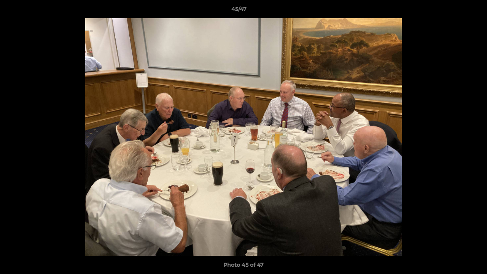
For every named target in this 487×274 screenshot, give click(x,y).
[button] (455, 11)
